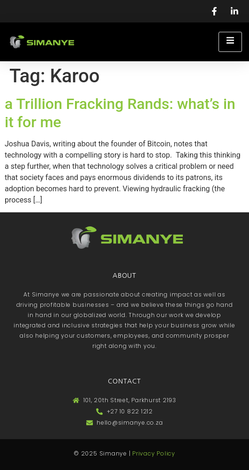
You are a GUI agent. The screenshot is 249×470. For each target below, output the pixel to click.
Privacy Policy (153, 453)
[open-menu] (230, 42)
